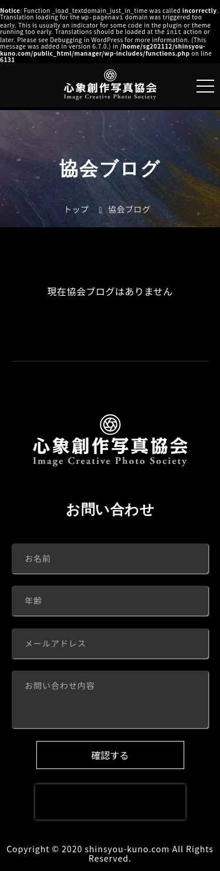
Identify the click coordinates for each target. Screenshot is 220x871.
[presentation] (110, 800)
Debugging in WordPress (86, 38)
